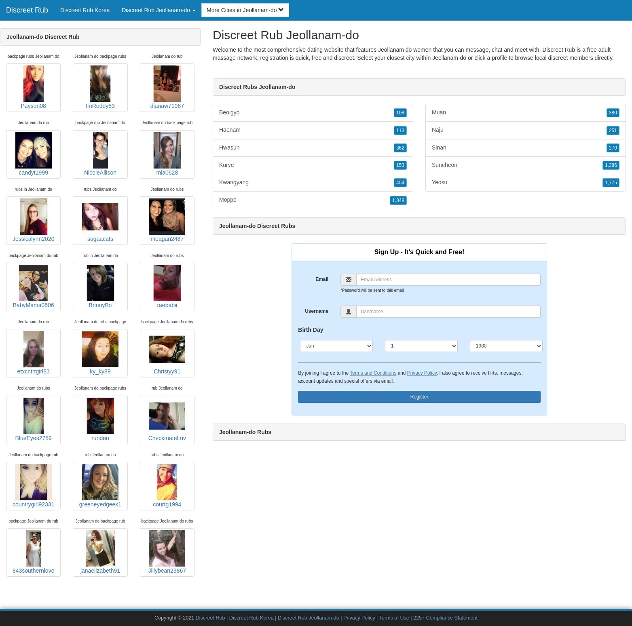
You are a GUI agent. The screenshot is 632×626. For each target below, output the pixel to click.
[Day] (421, 346)
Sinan (525, 147)
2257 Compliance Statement (445, 618)
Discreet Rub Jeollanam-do (308, 618)
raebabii (167, 286)
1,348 (398, 200)
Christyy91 (167, 353)
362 (400, 148)
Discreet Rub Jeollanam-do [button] (159, 10)
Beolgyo (313, 112)
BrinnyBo (100, 286)
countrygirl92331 (34, 486)
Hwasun (313, 147)
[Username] (448, 312)
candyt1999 (33, 154)
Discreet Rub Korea (85, 10)
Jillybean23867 (167, 552)
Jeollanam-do (449, 58)
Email (321, 279)
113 (400, 130)
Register (419, 397)
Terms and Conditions (373, 373)
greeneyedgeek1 (100, 486)
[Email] (448, 280)
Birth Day (310, 330)
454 (400, 182)
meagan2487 (167, 220)
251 (613, 130)
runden (100, 419)
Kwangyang (313, 182)
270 (613, 148)
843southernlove (34, 552)
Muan (525, 112)
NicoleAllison (100, 154)
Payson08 (33, 87)
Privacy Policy (422, 373)
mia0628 (167, 154)
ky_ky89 (100, 353)
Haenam (313, 130)
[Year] (506, 346)
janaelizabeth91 (100, 552)
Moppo (313, 200)
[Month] (336, 346)
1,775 (611, 182)
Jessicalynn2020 (34, 220)
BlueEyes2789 (33, 419)
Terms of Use (394, 618)
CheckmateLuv (167, 419)
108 (400, 113)
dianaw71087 (167, 87)
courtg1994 (167, 486)
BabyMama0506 (33, 286)
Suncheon (525, 165)
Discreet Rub (27, 10)
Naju (525, 130)
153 (400, 165)
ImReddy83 (100, 87)
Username (316, 311)
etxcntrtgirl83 (33, 353)
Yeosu (525, 182)
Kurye (313, 165)
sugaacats (100, 220)
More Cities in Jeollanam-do (245, 10)
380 (613, 113)
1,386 (611, 165)
